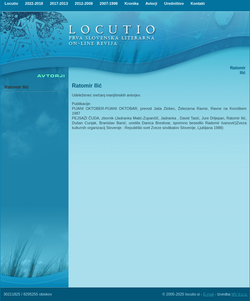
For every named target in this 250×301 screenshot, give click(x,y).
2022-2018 (34, 3)
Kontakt (198, 3)
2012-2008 (84, 3)
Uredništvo (174, 3)
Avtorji (151, 3)
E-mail (208, 294)
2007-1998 (109, 3)
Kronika (132, 3)
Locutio (11, 3)
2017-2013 (59, 3)
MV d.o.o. (240, 294)
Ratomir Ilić (16, 87)
